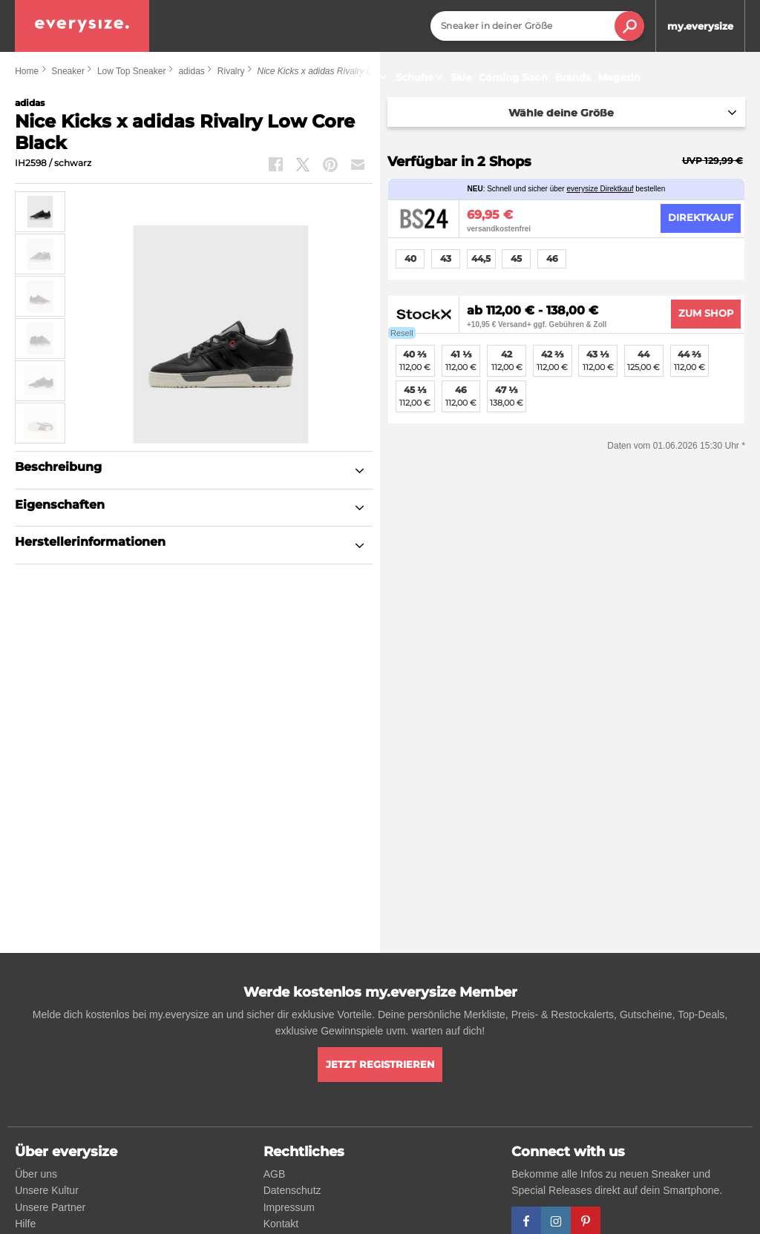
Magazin (619, 77)
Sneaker (362, 77)
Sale (461, 77)
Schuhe (421, 77)
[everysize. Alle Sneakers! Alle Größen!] (82, 26)
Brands (573, 77)
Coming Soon (513, 77)
